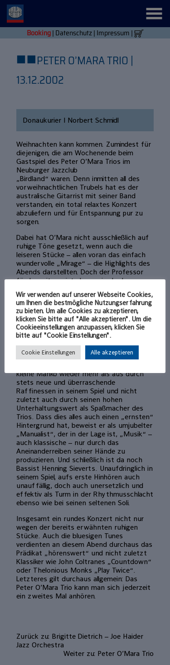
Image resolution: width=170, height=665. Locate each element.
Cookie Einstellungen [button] (48, 352)
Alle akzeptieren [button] (112, 352)
